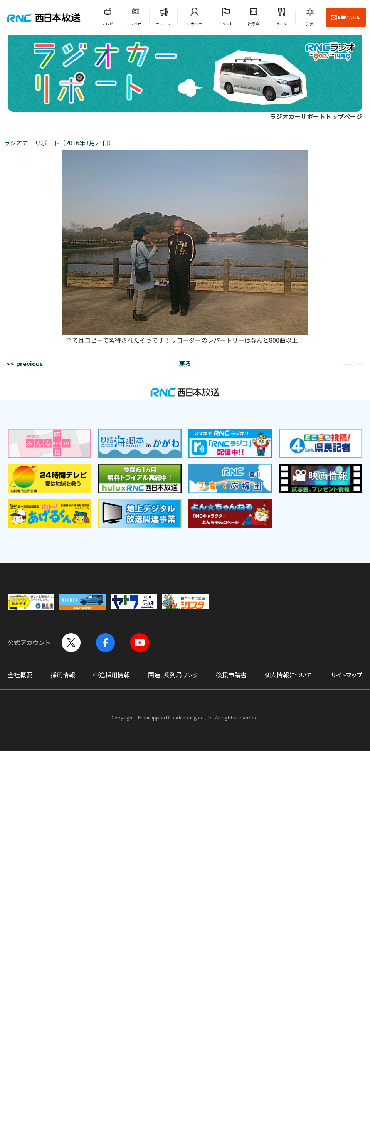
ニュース (163, 24)
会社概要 (20, 674)
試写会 (253, 24)
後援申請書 (231, 674)
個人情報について (288, 674)
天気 (310, 24)
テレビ (107, 24)
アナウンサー (194, 24)
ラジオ (135, 24)
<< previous (25, 363)
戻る (185, 363)
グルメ (282, 24)
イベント (225, 24)
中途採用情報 (111, 674)
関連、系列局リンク (173, 674)
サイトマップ (346, 674)
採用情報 (62, 674)
